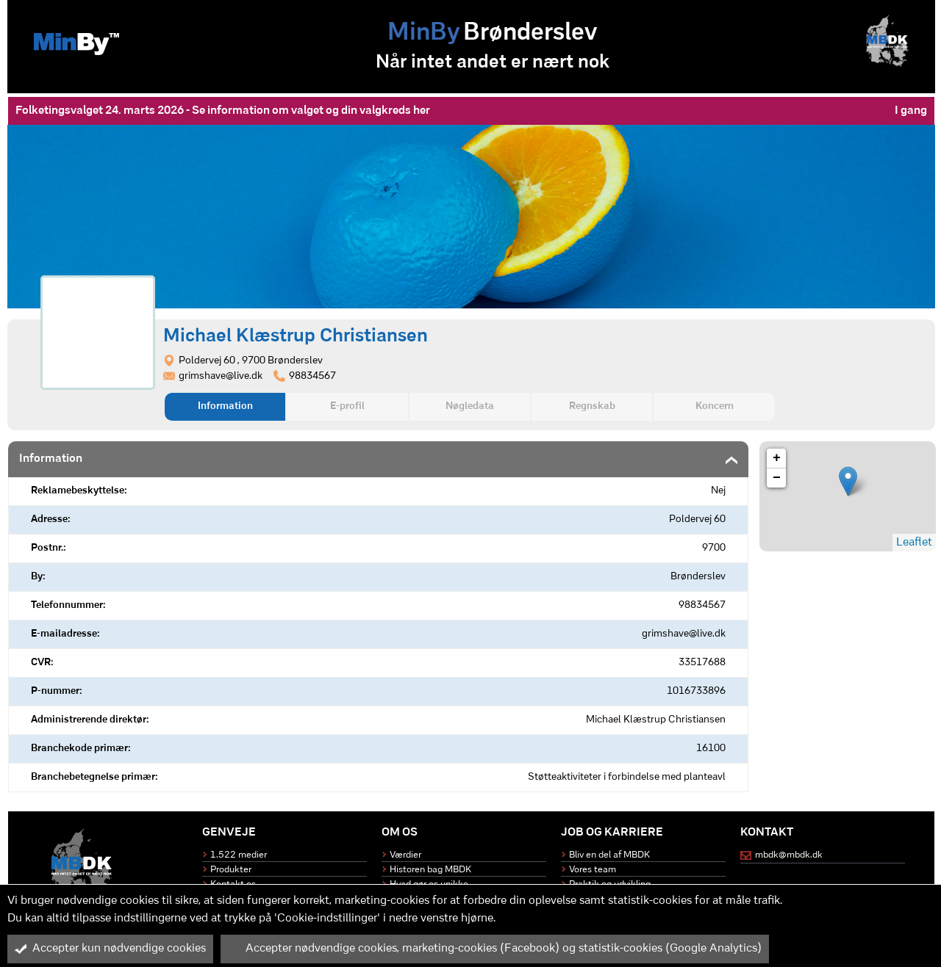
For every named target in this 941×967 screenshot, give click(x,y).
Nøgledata (470, 406)
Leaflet (914, 542)
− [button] (777, 478)
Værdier (405, 855)
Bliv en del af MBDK (609, 855)
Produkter (230, 869)
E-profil (347, 406)
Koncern (714, 406)
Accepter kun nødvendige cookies (110, 949)
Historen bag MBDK (430, 869)
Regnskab (592, 406)
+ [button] (777, 458)
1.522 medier (238, 855)
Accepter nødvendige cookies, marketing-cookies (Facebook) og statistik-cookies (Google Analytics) (495, 949)
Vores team (592, 869)
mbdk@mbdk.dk (789, 855)
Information (225, 406)
